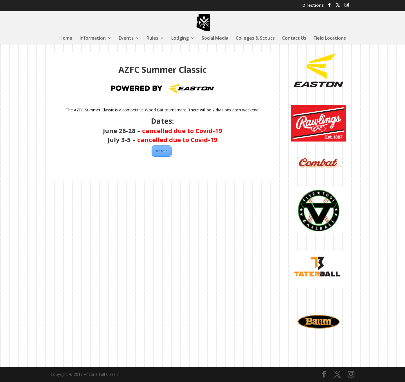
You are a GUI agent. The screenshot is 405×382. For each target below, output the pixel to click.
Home (65, 38)
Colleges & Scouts (255, 38)
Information (93, 38)
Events (126, 38)
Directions (313, 5)
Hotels (162, 151)
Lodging (180, 38)
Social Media (215, 38)
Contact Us (294, 38)
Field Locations (330, 38)
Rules (152, 38)
